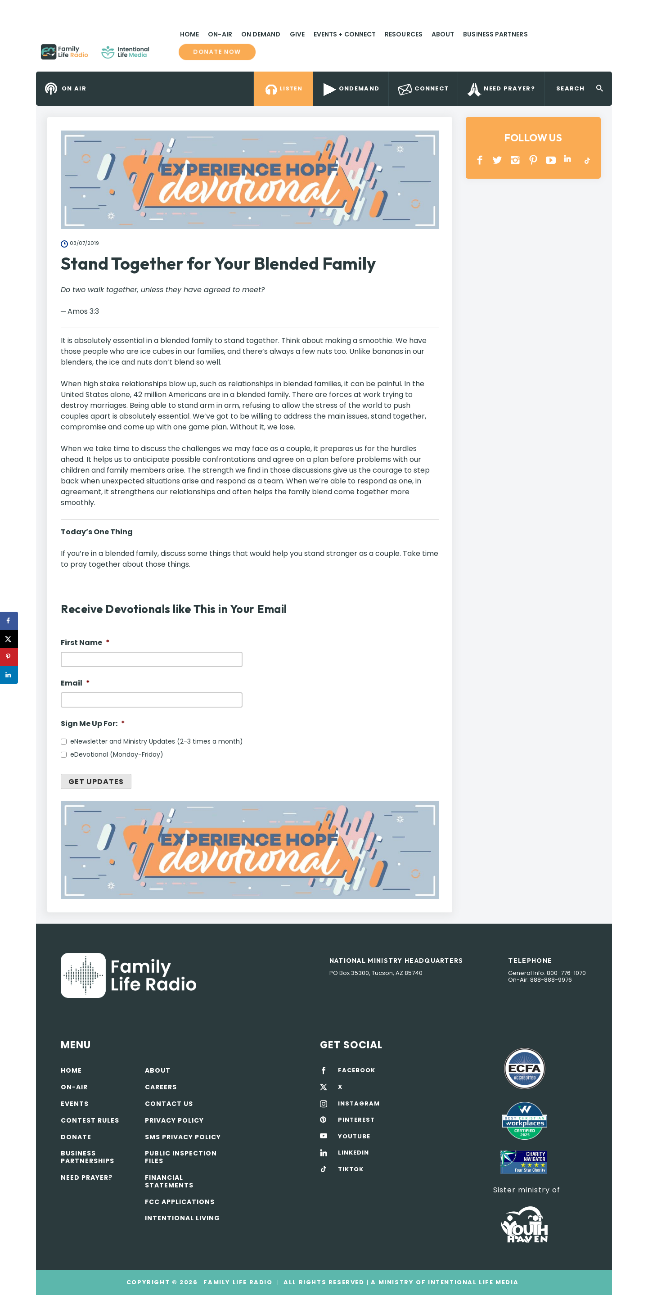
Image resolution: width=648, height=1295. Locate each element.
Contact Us (169, 1103)
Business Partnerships (87, 1157)
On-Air (220, 34)
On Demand (261, 34)
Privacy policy (174, 1120)
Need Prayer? (86, 1177)
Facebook (480, 160)
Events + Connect (345, 34)
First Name (85, 643)
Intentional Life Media (472, 1282)
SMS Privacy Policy (183, 1137)
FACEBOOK (356, 1070)
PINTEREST (533, 160)
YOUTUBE (551, 160)
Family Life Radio (162, 55)
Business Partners (495, 34)
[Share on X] (9, 639)
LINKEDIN (569, 160)
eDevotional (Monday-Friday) (116, 754)
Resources (404, 34)
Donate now (217, 52)
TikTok (586, 160)
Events (75, 1103)
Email (75, 683)
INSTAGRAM (515, 160)
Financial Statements (169, 1181)
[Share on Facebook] (9, 621)
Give (297, 34)
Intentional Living (182, 1218)
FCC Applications (180, 1201)
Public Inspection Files (181, 1157)
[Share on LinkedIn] (9, 675)
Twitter (498, 160)
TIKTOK (351, 1169)
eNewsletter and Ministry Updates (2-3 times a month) (156, 741)
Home (189, 34)
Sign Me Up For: (93, 724)
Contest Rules (90, 1120)
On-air (74, 1087)
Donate (76, 1137)
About (443, 34)
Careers (161, 1087)
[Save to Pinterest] (9, 657)
